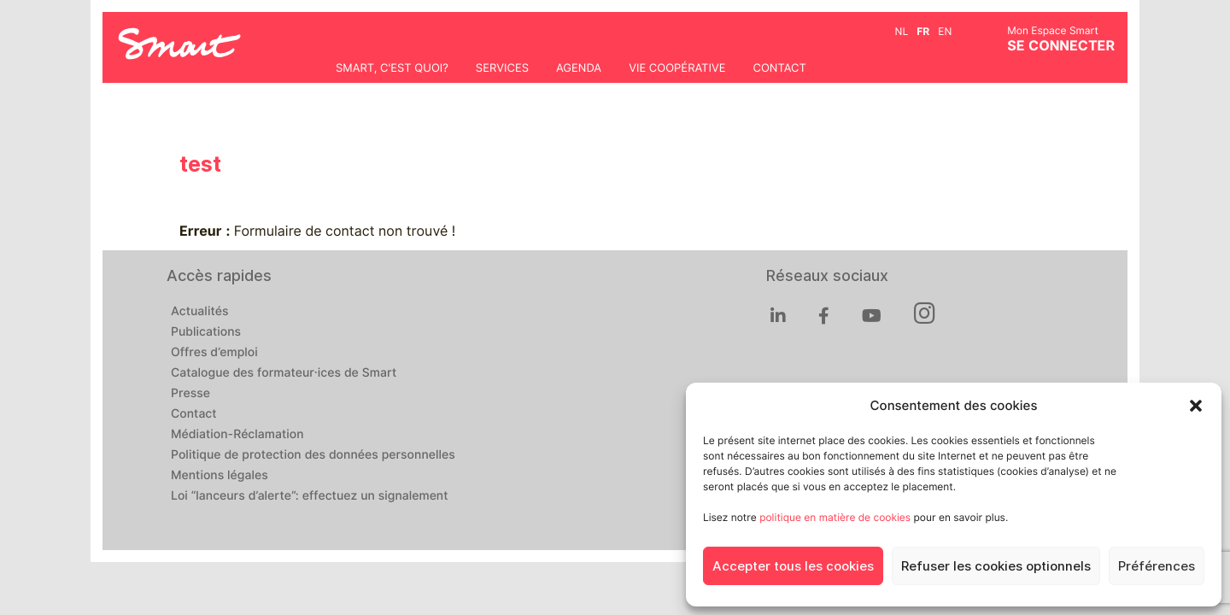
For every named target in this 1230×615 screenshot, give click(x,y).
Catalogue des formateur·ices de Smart (283, 373)
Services (502, 68)
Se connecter (1061, 46)
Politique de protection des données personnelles (313, 455)
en (945, 31)
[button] (1195, 405)
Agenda (578, 68)
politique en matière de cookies (835, 517)
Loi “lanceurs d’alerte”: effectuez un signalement (309, 496)
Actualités (199, 312)
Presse (190, 394)
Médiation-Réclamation (237, 435)
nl (902, 31)
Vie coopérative (677, 68)
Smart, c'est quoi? (392, 68)
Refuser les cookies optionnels (996, 566)
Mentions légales (219, 476)
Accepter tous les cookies (793, 566)
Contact (779, 68)
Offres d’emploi (214, 353)
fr (923, 31)
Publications (206, 332)
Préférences (1156, 566)
